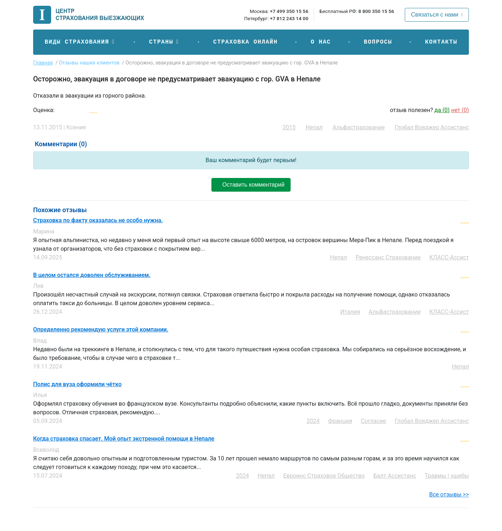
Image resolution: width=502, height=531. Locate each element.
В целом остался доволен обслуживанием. (92, 275)
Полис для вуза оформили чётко (77, 384)
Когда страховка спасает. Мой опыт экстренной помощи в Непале (123, 439)
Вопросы (378, 42)
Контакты (441, 42)
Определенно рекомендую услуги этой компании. (100, 329)
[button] (80, 42)
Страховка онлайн (245, 42)
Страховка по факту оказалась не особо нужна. (98, 220)
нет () (460, 110)
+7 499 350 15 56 (289, 11)
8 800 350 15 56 (376, 11)
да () (441, 110)
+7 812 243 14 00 (289, 18)
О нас (321, 42)
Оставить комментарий (251, 185)
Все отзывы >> (449, 494)
